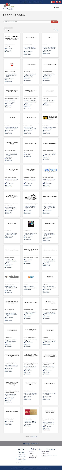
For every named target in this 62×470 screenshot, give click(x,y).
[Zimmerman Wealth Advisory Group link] (50, 411)
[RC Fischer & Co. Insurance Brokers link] (50, 302)
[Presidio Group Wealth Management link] (12, 302)
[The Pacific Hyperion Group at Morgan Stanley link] (50, 356)
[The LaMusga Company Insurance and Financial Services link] (31, 356)
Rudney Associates (8, 337)
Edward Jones (45, 98)
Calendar (29, 2)
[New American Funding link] (12, 250)
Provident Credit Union (28, 309)
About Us (31, 451)
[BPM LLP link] (50, 37)
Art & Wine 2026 (37, 2)
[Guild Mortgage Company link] (50, 143)
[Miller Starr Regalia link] (50, 223)
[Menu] (56, 7)
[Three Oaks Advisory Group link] (31, 384)
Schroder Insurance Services (29, 337)
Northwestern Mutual (47, 257)
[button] (54, 30)
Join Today (22, 2)
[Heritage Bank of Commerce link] (31, 170)
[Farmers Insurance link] (31, 117)
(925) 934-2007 (21, 454)
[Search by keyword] (27, 21)
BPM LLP (44, 44)
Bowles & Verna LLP (28, 44)
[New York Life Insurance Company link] (31, 250)
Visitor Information (33, 455)
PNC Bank (26, 284)
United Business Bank (9, 418)
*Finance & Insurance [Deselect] (8, 28)
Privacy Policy (32, 457)
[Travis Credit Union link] (50, 383)
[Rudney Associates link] (12, 330)
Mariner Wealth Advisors (48, 203)
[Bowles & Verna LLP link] (31, 37)
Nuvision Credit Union (9, 284)
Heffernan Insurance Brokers (10, 177)
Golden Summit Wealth (28, 150)
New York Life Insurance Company (31, 257)
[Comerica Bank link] (31, 64)
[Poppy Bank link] (50, 276)
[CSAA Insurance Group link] (50, 64)
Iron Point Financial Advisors (48, 177)
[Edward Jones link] (50, 91)
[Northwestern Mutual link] (50, 250)
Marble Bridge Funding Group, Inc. (31, 203)
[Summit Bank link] (50, 330)
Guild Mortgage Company (48, 150)
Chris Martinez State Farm (10, 71)
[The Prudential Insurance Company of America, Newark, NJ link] (12, 384)
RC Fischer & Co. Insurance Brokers (50, 309)
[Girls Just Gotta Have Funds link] (12, 143)
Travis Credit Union (46, 391)
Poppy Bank (45, 284)
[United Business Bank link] (12, 411)
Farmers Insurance (27, 125)
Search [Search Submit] (54, 21)
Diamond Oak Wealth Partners (30, 98)
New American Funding (9, 257)
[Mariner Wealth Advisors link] (50, 196)
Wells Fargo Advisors (28, 418)
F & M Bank (7, 125)
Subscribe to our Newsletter (50, 455)
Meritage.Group (27, 230)
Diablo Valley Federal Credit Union (12, 98)
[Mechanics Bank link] (12, 223)
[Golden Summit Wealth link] (31, 143)
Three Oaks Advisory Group (29, 391)
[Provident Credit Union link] (31, 302)
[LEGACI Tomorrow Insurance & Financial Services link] (12, 197)
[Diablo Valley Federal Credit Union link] (12, 91)
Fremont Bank (45, 125)
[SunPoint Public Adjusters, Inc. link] (12, 356)
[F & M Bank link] (12, 117)
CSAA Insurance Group (47, 71)
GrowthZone (34, 436)
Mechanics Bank (8, 230)
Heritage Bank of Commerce (29, 177)
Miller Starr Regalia (46, 230)
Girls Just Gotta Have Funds (10, 150)
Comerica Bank (27, 71)
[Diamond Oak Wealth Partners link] (31, 91)
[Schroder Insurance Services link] (31, 330)
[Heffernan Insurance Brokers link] (12, 170)
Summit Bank (45, 337)
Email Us (20, 463)
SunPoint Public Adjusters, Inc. (11, 363)
